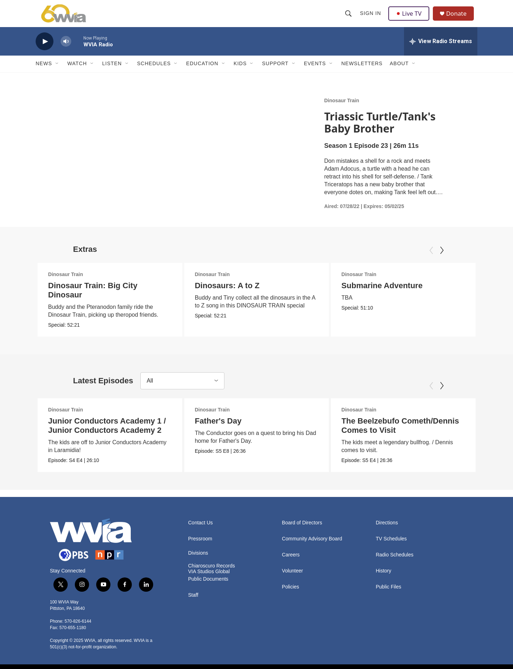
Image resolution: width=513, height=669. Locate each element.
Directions (387, 533)
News (44, 74)
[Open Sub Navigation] (57, 74)
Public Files (388, 597)
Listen (112, 74)
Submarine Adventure (418, 295)
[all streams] (440, 51)
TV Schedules (391, 549)
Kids (240, 74)
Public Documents (208, 589)
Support (275, 74)
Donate (459, 18)
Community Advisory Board (312, 549)
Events (315, 74)
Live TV (410, 18)
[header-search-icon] (349, 18)
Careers (291, 565)
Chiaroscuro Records (211, 576)
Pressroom (200, 549)
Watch (77, 74)
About (399, 74)
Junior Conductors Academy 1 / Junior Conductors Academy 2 (107, 436)
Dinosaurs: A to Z (226, 295)
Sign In (371, 18)
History (384, 581)
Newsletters (362, 74)
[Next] (441, 261)
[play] (44, 52)
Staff (193, 605)
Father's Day (221, 431)
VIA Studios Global (209, 582)
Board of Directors (302, 533)
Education (202, 74)
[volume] (66, 52)
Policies (290, 597)
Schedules (154, 74)
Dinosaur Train (341, 111)
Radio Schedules (395, 565)
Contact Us (200, 533)
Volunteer (292, 581)
